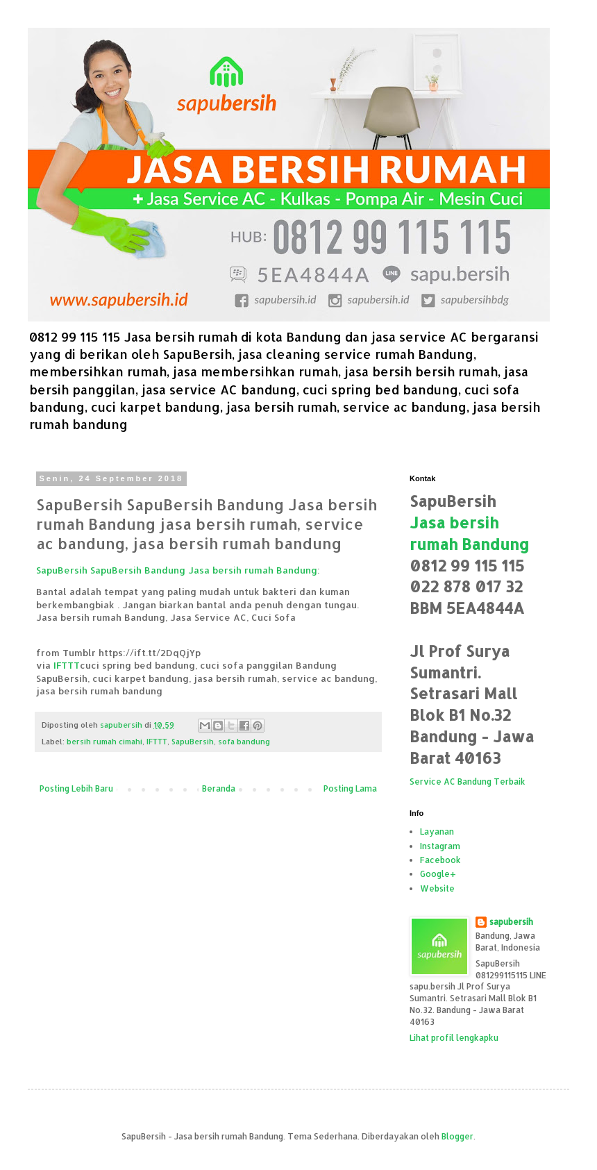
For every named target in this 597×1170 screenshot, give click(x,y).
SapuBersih (192, 741)
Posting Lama (350, 788)
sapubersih (511, 922)
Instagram (440, 846)
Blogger (457, 1136)
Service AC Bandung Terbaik (467, 781)
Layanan (437, 831)
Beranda (218, 788)
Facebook (440, 860)
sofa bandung (244, 741)
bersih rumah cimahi (104, 741)
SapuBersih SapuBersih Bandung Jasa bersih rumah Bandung (176, 570)
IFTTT (66, 665)
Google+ (438, 874)
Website (437, 888)
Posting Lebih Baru (76, 788)
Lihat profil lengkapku (454, 1038)
